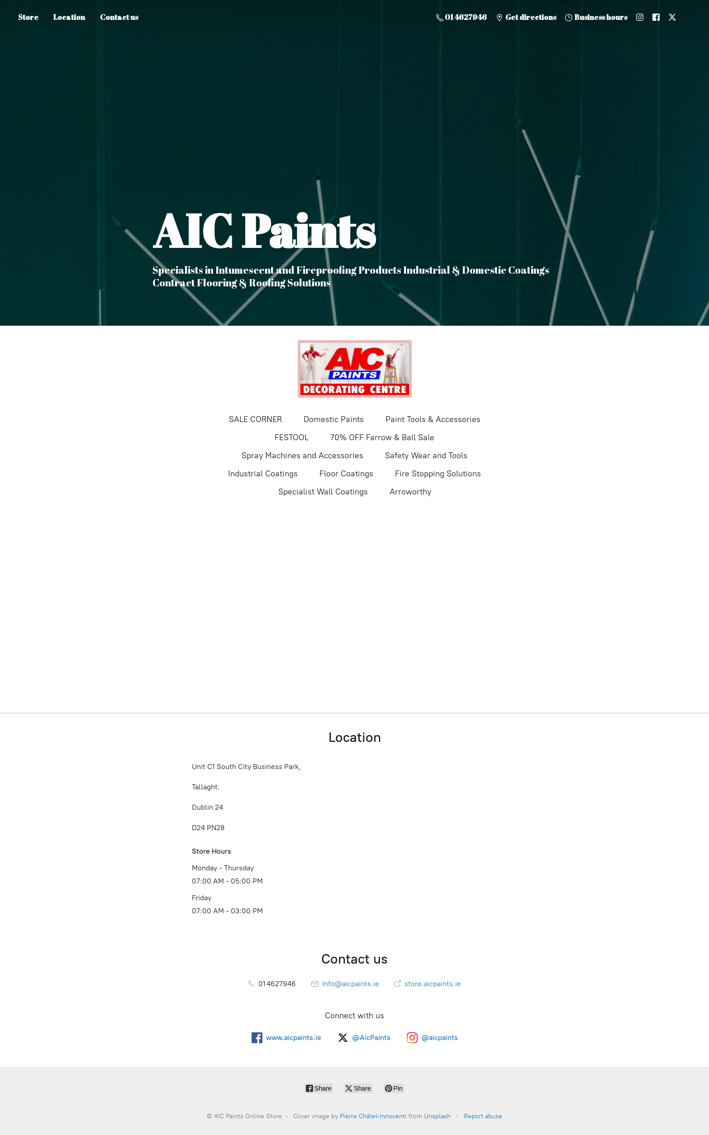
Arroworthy (410, 492)
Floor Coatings (346, 474)
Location (69, 17)
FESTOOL (292, 437)
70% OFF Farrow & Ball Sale (382, 437)
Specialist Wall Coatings (323, 492)
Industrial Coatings (263, 474)
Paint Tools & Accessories (433, 419)
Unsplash (437, 1116)
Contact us (119, 17)
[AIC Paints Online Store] (354, 369)
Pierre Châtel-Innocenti (373, 1116)
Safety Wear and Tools (426, 456)
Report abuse (483, 1116)
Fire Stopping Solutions (438, 474)
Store (28, 17)
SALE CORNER (255, 419)
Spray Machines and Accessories (302, 456)
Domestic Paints (334, 419)
